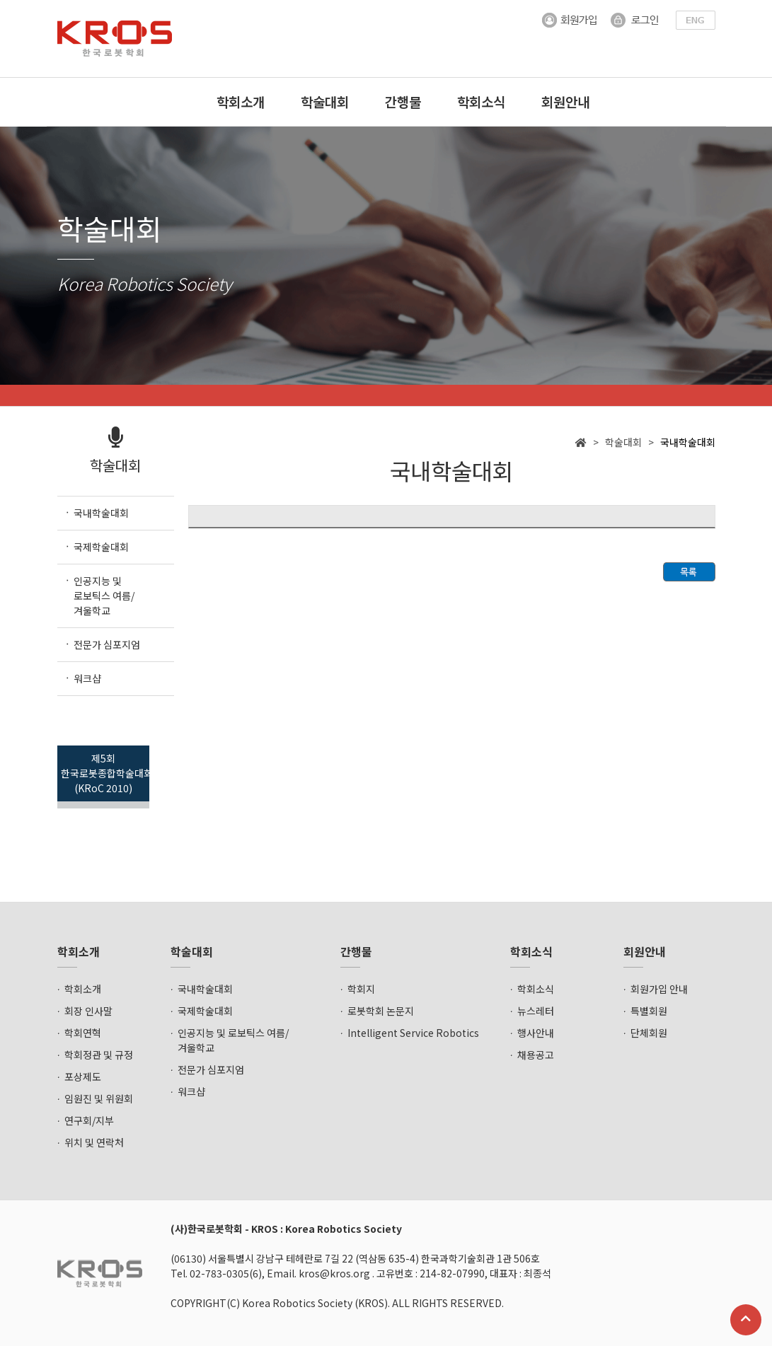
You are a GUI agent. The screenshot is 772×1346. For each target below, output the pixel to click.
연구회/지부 (89, 1120)
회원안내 (565, 101)
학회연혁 (82, 1033)
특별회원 (648, 1011)
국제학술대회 (205, 1011)
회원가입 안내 (659, 989)
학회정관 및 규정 (98, 1055)
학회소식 (481, 101)
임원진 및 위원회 (98, 1098)
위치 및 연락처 (94, 1142)
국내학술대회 (205, 989)
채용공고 (535, 1055)
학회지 (361, 989)
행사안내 (535, 1033)
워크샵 (191, 1091)
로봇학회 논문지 (380, 1011)
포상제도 (82, 1076)
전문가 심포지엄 (211, 1069)
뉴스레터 (535, 1011)
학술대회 (325, 101)
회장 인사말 (88, 1011)
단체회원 (648, 1033)
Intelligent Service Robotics (413, 1033)
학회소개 (241, 101)
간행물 (403, 101)
